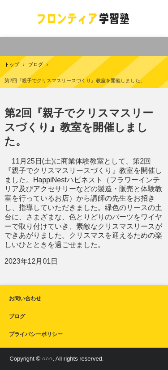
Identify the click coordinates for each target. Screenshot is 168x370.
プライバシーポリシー (36, 334)
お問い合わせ (25, 298)
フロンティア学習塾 (84, 18)
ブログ (17, 316)
